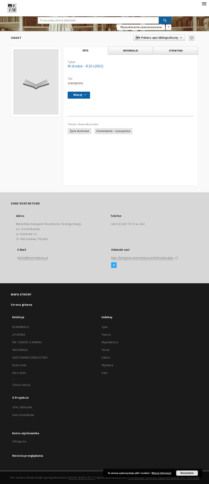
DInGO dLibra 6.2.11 (82, 477)
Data (105, 373)
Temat (106, 350)
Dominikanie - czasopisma (113, 131)
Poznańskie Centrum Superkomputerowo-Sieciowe (163, 477)
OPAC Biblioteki (22, 407)
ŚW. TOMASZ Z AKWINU (27, 342)
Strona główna (21, 305)
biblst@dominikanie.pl (32, 258)
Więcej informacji (161, 473)
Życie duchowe (79, 131)
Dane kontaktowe (23, 415)
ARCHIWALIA (20, 350)
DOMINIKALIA (20, 327)
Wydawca (108, 365)
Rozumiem (187, 473)
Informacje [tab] (130, 50)
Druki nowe (19, 365)
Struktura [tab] (176, 50)
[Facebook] (114, 265)
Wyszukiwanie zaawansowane (141, 27)
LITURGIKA (18, 334)
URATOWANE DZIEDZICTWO (30, 357)
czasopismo (75, 83)
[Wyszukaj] (165, 20)
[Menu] (204, 3)
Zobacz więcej (21, 385)
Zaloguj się (19, 441)
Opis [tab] (85, 50)
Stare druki (19, 373)
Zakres (106, 357)
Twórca (106, 334)
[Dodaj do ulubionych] (192, 38)
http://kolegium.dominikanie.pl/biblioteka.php (142, 258)
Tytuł (105, 327)
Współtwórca (110, 342)
